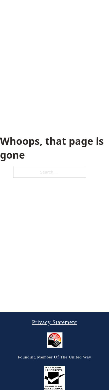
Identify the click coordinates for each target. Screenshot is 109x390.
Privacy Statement (54, 322)
